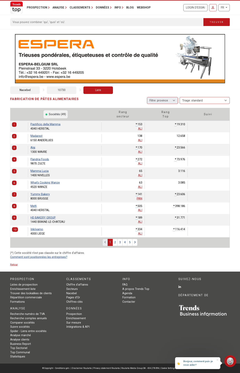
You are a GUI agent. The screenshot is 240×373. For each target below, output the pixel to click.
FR (223, 7)
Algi (32, 147)
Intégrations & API (78, 326)
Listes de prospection (24, 284)
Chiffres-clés (74, 301)
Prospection (74, 314)
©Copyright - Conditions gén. (56, 368)
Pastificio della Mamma (45, 124)
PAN (139, 198)
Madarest (36, 136)
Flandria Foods (39, 159)
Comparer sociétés (22, 322)
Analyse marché (20, 335)
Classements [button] (80, 7)
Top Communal (20, 352)
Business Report (20, 344)
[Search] (107, 22)
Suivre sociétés (20, 326)
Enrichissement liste (23, 289)
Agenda (127, 293)
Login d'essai (195, 7)
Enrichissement (76, 318)
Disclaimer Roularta (81, 368)
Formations (17, 301)
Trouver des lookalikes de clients (31, 293)
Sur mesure (73, 322)
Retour (14, 264)
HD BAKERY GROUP (43, 217)
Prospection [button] (37, 7)
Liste (98, 90)
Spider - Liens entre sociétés (28, 331)
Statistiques (17, 356)
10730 (62, 90)
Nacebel (25, 90)
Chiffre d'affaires (77, 284)
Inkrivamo (36, 229)
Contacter (128, 301)
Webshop (144, 7)
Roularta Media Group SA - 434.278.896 (140, 368)
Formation (129, 297)
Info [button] (117, 7)
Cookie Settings (168, 368)
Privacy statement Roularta (106, 368)
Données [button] (102, 7)
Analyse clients (19, 339)
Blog (130, 7)
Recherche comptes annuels (28, 318)
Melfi (33, 206)
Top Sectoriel (18, 348)
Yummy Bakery (40, 194)
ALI (140, 128)
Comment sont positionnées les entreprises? (38, 257)
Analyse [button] (58, 7)
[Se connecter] (213, 7)
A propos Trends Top (135, 289)
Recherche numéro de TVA (27, 314)
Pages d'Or (73, 297)
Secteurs (72, 289)
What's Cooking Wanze (45, 182)
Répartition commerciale (26, 297)
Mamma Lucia (39, 171)
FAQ (124, 284)
